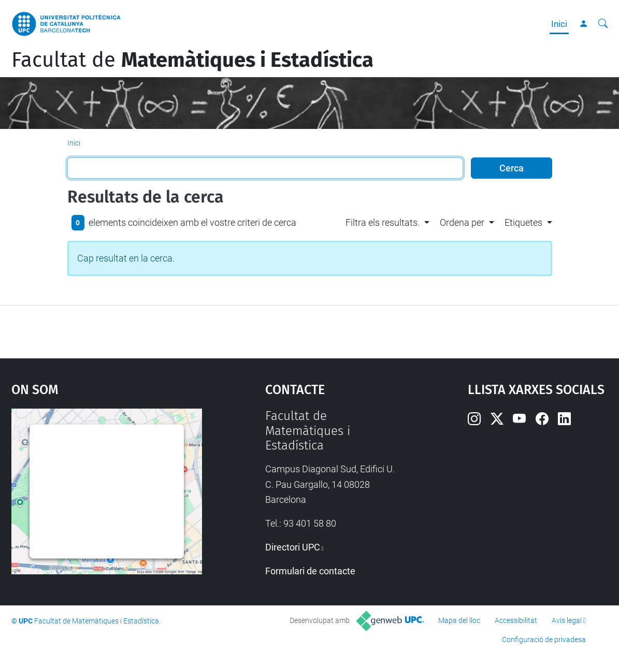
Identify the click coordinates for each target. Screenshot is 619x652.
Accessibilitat (516, 620)
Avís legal (567, 620)
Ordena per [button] (462, 222)
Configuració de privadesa (544, 639)
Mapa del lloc (459, 620)
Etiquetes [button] (523, 222)
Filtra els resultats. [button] (383, 222)
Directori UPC (292, 547)
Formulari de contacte (310, 571)
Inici (559, 24)
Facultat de (192, 60)
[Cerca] (603, 24)
